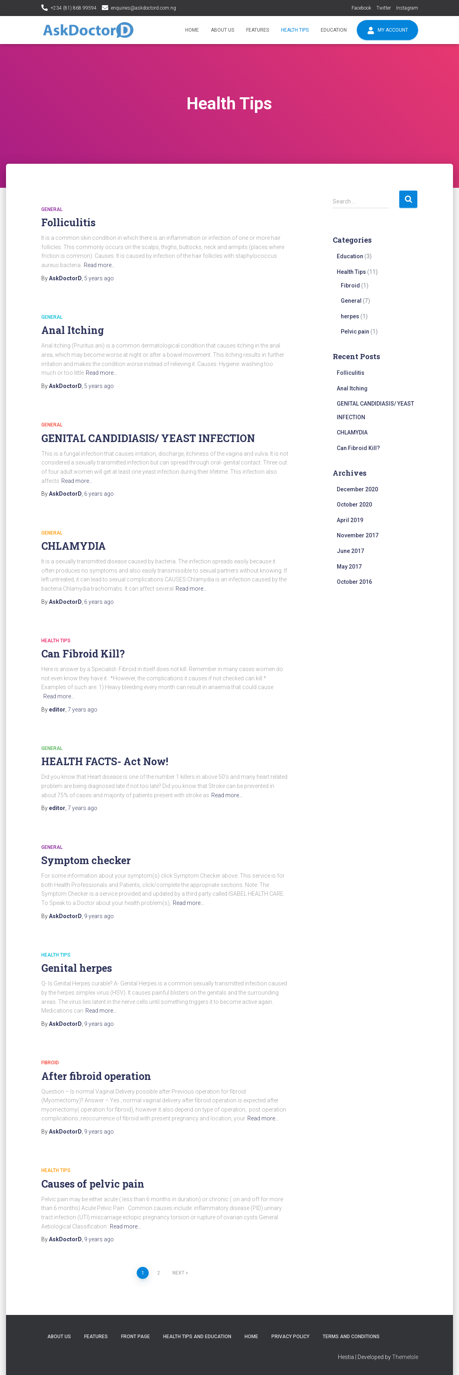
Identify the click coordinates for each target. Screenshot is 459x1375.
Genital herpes (76, 968)
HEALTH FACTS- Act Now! (104, 761)
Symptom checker (86, 860)
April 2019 (350, 520)
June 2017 (350, 551)
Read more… (99, 265)
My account (387, 30)
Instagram (407, 8)
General (52, 209)
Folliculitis (68, 222)
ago (99, 278)
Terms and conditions (351, 1336)
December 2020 (357, 489)
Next (178, 1273)
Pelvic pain (355, 331)
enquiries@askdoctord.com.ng (143, 8)
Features (257, 30)
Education (334, 30)
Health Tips (295, 30)
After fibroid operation (96, 1076)
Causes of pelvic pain (92, 1183)
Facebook (361, 8)
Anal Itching (72, 330)
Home (192, 30)
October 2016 (354, 582)
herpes (350, 316)
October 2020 (354, 504)
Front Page (135, 1336)
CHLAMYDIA (73, 546)
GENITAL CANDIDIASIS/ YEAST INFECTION (148, 438)
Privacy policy (290, 1336)
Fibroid (50, 1062)
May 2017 (349, 566)
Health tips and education (197, 1336)
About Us (222, 30)
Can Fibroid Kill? (83, 653)
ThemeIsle (405, 1357)
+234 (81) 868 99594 (74, 8)
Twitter (383, 8)
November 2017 (357, 535)
